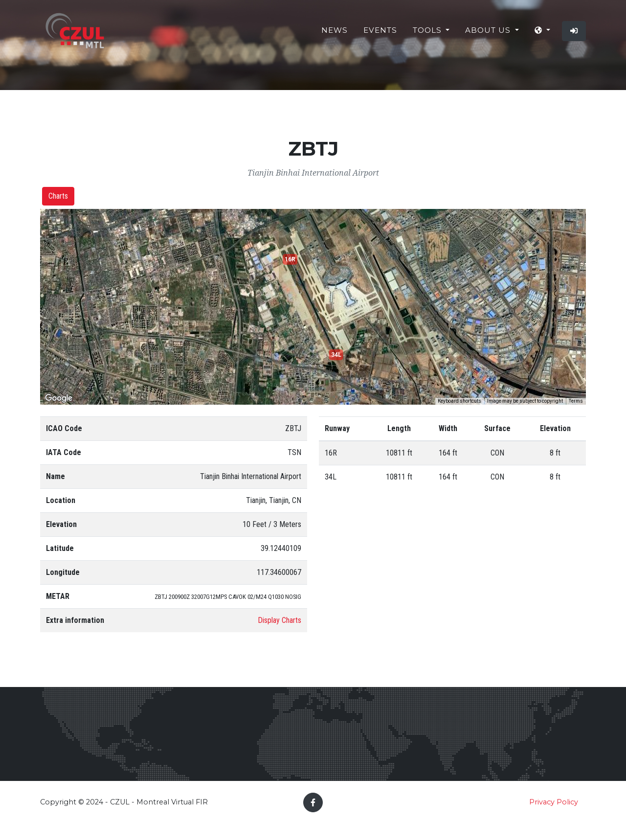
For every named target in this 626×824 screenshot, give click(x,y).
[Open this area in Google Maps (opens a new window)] (59, 398)
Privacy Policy (553, 802)
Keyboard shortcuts (459, 401)
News (334, 34)
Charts (58, 196)
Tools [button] (428, 34)
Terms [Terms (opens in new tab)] (576, 401)
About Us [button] (489, 34)
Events (380, 34)
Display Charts (279, 620)
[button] (542, 34)
